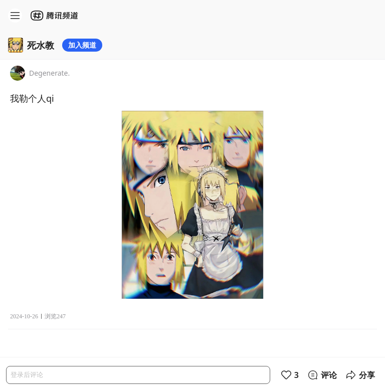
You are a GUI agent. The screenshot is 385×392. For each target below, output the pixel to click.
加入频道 (82, 45)
